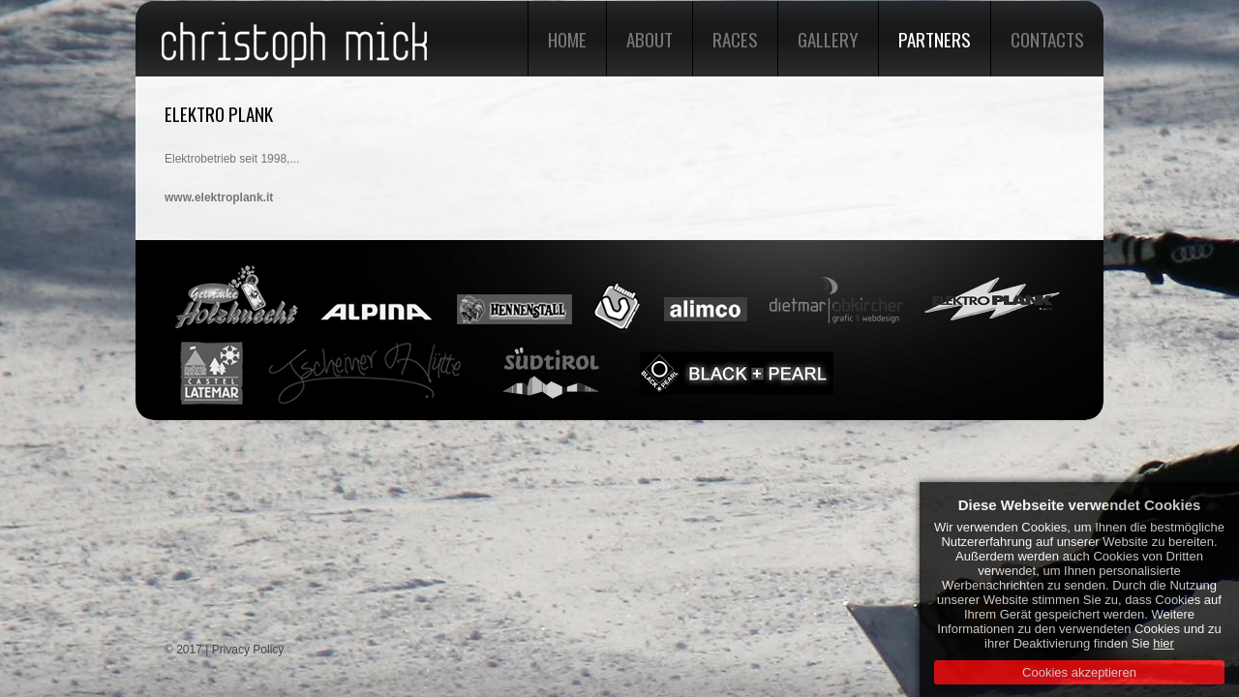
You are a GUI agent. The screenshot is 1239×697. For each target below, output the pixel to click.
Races (735, 38)
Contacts (1047, 38)
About (649, 38)
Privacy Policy (248, 649)
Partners (934, 38)
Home (567, 38)
